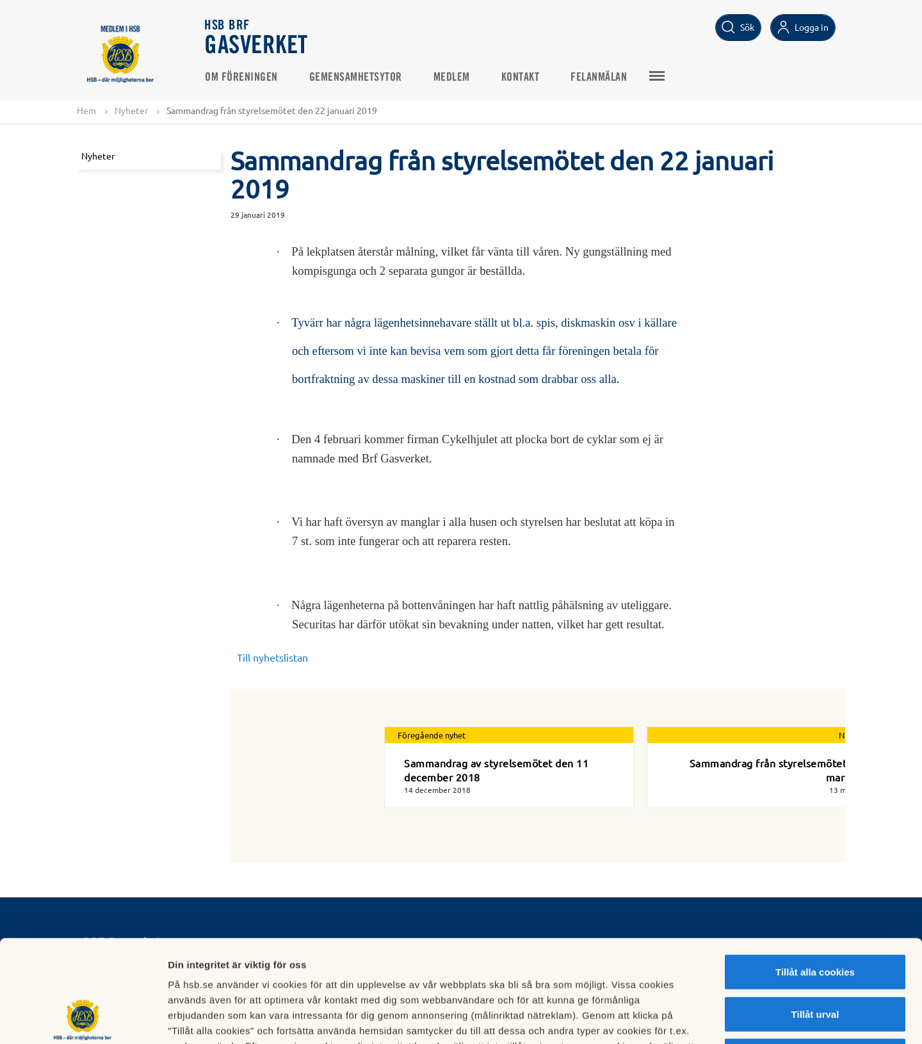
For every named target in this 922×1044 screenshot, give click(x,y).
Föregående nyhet (431, 735)
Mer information (681, 1018)
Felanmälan (598, 77)
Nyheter (131, 110)
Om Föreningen (241, 77)
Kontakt (520, 77)
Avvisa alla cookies (815, 959)
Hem (86, 110)
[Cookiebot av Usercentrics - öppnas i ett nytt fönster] (83, 1019)
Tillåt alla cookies (815, 875)
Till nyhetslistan (272, 657)
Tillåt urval (815, 918)
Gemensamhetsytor (355, 77)
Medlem (451, 77)
